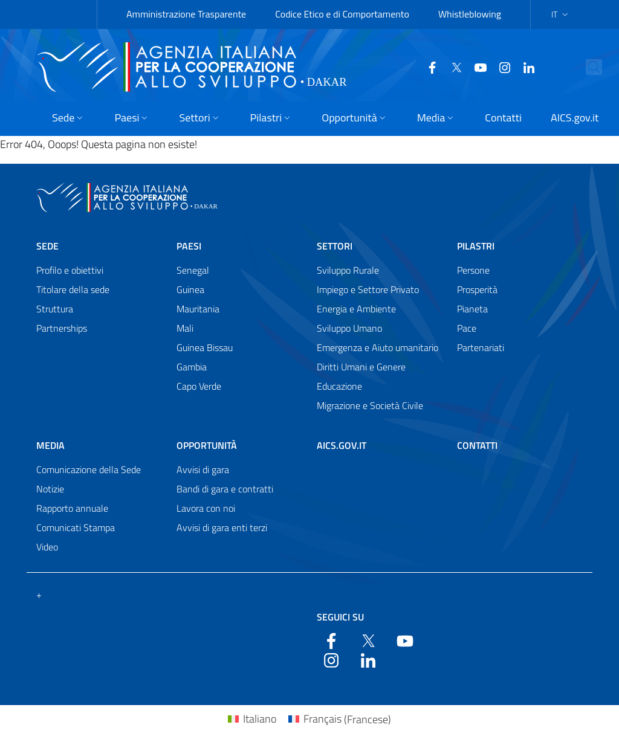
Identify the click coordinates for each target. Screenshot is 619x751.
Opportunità (207, 445)
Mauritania (198, 308)
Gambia (192, 366)
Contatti (477, 445)
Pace (466, 328)
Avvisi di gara (203, 469)
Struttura (54, 308)
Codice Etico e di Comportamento (342, 14)
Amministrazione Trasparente (186, 14)
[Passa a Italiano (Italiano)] (252, 719)
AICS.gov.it (341, 445)
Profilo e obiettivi (69, 270)
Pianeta (472, 308)
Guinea (190, 289)
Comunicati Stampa (75, 527)
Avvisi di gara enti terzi (222, 527)
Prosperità (477, 289)
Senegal (193, 270)
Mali (185, 328)
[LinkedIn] (524, 66)
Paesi (189, 246)
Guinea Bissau (205, 347)
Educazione (339, 386)
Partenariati (480, 347)
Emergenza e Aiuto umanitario (377, 347)
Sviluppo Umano (349, 328)
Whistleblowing (469, 14)
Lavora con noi (206, 508)
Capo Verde (199, 386)
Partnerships (61, 328)
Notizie (50, 489)
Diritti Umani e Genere (361, 366)
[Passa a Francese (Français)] (339, 719)
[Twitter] (451, 66)
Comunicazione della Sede (88, 469)
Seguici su (340, 617)
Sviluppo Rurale (348, 270)
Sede (47, 246)
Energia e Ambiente (356, 308)
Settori (334, 246)
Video (47, 547)
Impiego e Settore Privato (368, 289)
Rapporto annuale (72, 508)
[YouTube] (476, 66)
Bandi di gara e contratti (225, 489)
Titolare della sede (72, 289)
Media (50, 445)
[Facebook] (427, 66)
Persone (473, 270)
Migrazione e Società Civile (370, 405)
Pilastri (475, 246)
